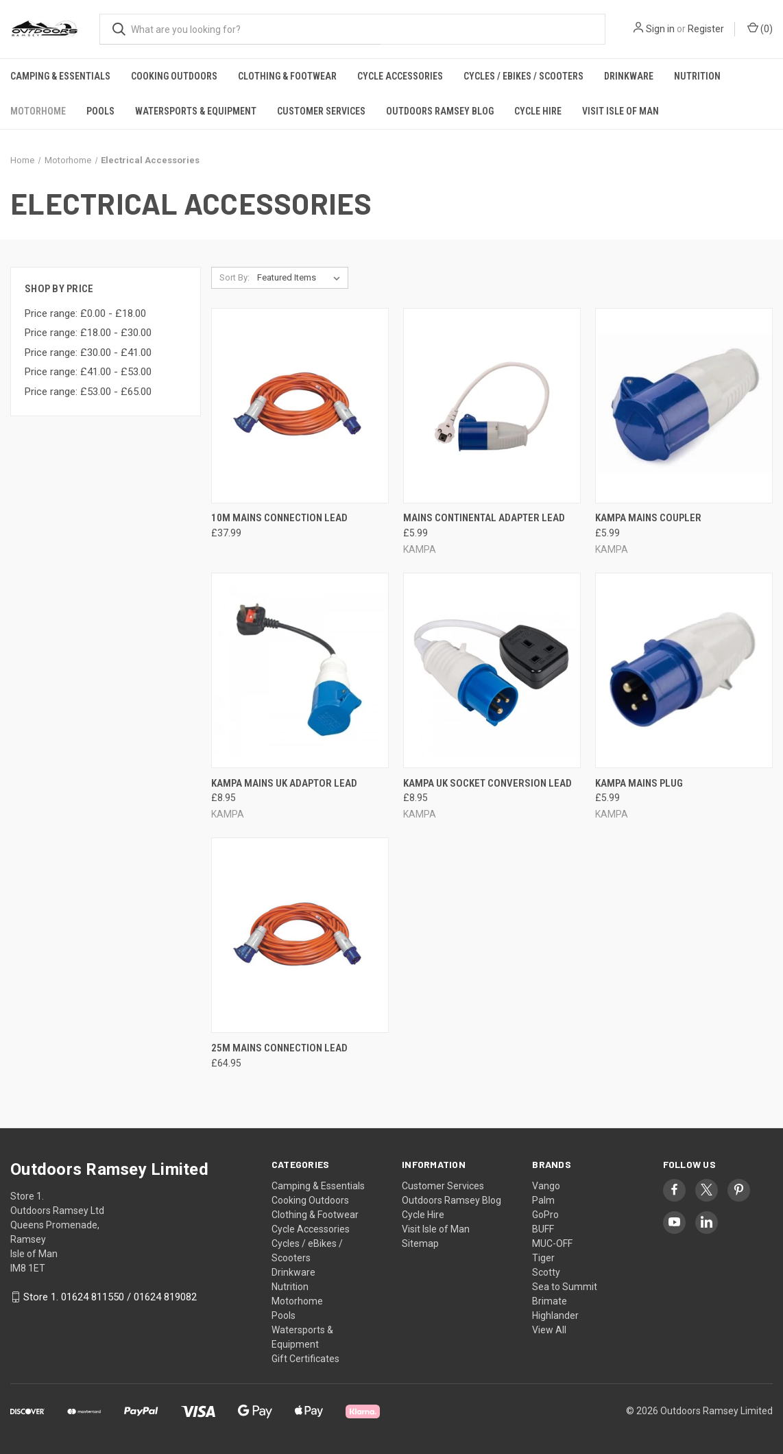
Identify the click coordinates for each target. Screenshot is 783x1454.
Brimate (549, 1301)
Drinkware (628, 76)
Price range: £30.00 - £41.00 (88, 352)
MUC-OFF (552, 1243)
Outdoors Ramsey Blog (440, 111)
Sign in (660, 28)
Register (706, 28)
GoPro (545, 1214)
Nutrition (697, 76)
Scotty (546, 1272)
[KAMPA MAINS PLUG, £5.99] (684, 670)
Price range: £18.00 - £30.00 (88, 332)
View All (549, 1329)
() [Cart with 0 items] (760, 28)
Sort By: (234, 277)
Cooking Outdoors (174, 76)
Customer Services (321, 111)
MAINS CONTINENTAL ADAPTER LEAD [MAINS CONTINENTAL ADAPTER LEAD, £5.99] (484, 518)
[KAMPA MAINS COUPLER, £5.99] (684, 406)
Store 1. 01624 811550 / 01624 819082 (110, 1297)
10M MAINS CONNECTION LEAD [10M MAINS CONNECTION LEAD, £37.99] (279, 518)
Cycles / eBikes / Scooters (523, 76)
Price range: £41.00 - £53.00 (88, 372)
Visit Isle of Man (620, 111)
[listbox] (301, 277)
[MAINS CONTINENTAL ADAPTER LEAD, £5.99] (492, 406)
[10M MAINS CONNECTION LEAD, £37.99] (300, 406)
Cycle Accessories (400, 76)
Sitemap (420, 1243)
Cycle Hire (538, 111)
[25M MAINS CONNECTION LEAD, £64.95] (300, 935)
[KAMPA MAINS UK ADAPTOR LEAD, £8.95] (300, 670)
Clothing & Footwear (287, 76)
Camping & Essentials (60, 76)
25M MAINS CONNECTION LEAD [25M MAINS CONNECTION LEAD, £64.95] (279, 1048)
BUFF (543, 1229)
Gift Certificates (305, 1358)
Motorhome (38, 111)
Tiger (543, 1257)
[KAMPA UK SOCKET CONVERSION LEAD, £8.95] (492, 670)
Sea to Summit (564, 1286)
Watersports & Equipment (195, 111)
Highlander (555, 1315)
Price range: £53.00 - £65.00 (88, 391)
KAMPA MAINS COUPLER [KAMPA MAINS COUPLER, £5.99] (648, 518)
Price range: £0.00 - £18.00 (85, 313)
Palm (543, 1200)
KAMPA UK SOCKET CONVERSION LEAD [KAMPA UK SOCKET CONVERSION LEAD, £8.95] (487, 783)
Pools (100, 111)
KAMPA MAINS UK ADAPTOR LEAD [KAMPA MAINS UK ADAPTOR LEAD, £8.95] (284, 783)
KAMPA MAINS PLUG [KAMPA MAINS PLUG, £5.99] (639, 783)
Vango (546, 1185)
